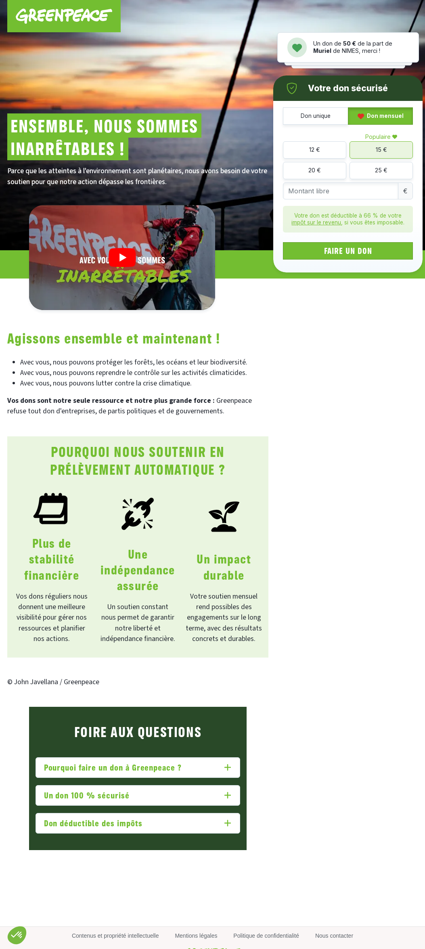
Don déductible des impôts (93, 823)
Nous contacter (334, 935)
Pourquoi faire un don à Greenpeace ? (113, 767)
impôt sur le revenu (316, 222)
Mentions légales (196, 935)
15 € (381, 149)
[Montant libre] (340, 191)
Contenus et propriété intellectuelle (115, 935)
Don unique (316, 116)
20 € (314, 170)
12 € (314, 149)
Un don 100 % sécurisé (87, 795)
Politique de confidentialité (266, 935)
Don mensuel (381, 116)
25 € (381, 170)
